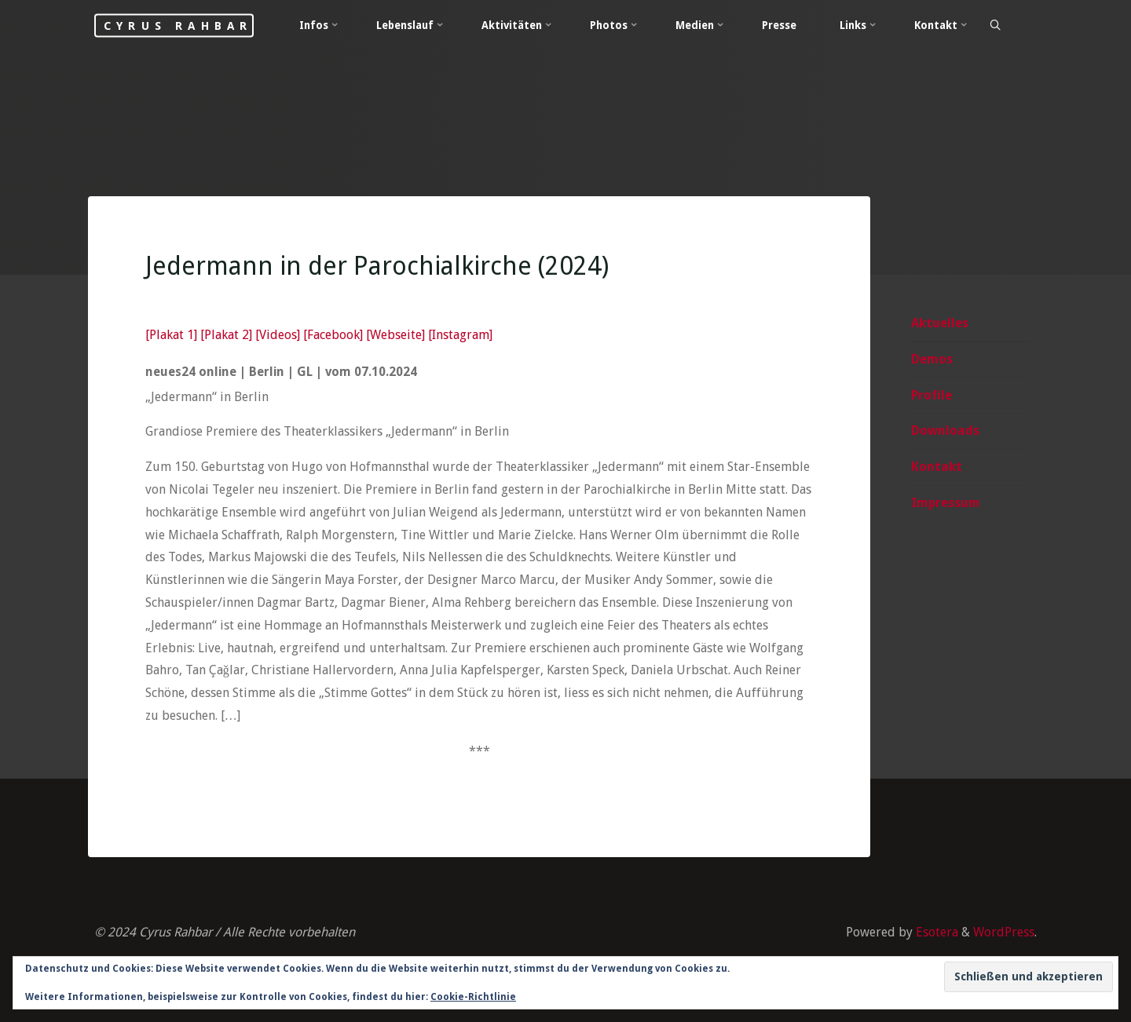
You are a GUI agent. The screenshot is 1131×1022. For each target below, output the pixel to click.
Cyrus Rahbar (178, 25)
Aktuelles (939, 323)
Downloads (945, 430)
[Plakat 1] (171, 334)
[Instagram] (460, 334)
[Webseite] (395, 334)
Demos (932, 359)
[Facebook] (333, 334)
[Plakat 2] (226, 334)
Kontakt (936, 466)
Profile (931, 395)
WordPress (1003, 932)
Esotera (935, 932)
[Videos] (277, 334)
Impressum (945, 502)
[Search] (994, 26)
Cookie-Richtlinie (473, 996)
